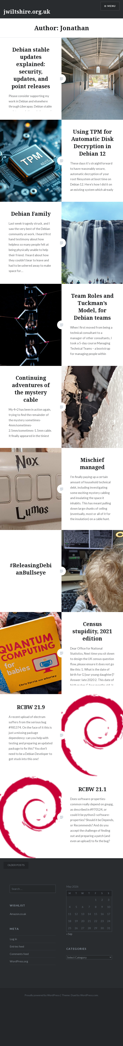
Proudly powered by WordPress (42, 995)
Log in (13, 939)
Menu (111, 6)
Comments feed (19, 953)
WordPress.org (19, 961)
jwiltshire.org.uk (27, 11)
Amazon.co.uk (18, 913)
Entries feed (17, 946)
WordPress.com (89, 995)
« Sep (69, 933)
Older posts (16, 865)
